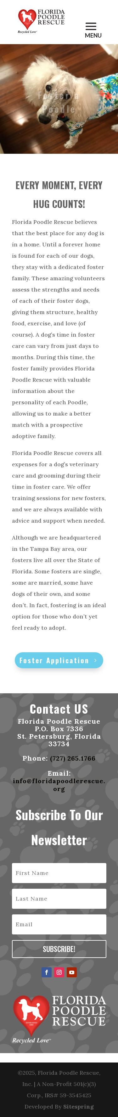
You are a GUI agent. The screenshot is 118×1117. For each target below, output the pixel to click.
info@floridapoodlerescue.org (59, 785)
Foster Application (54, 660)
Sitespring (78, 1106)
